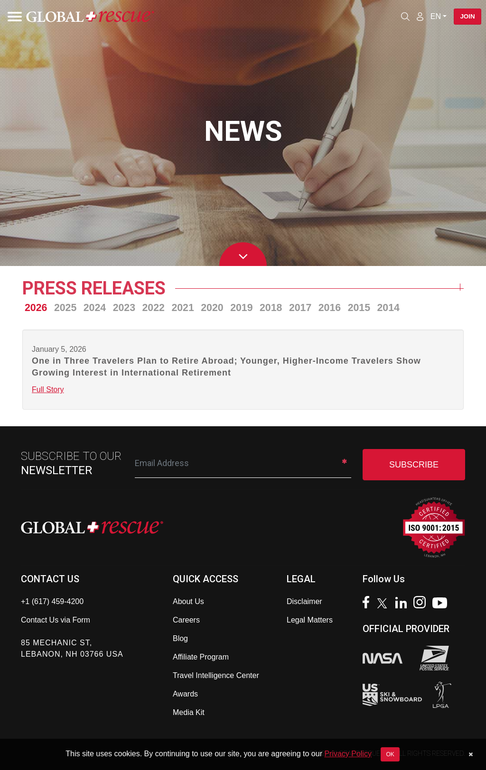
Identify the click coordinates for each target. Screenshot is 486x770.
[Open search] (402, 16)
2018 (271, 307)
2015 (359, 307)
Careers (186, 620)
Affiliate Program (201, 657)
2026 (36, 307)
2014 (388, 307)
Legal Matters (310, 620)
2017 (300, 307)
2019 (241, 307)
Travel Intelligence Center (216, 675)
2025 (65, 307)
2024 (95, 307)
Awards (185, 694)
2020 (212, 307)
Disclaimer (304, 601)
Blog (180, 638)
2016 (329, 307)
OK (390, 754)
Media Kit (189, 712)
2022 (153, 307)
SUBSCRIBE (414, 464)
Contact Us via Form (55, 620)
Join (466, 16)
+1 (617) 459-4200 (52, 601)
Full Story (48, 389)
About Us (188, 601)
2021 (182, 307)
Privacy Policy (348, 754)
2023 (124, 307)
